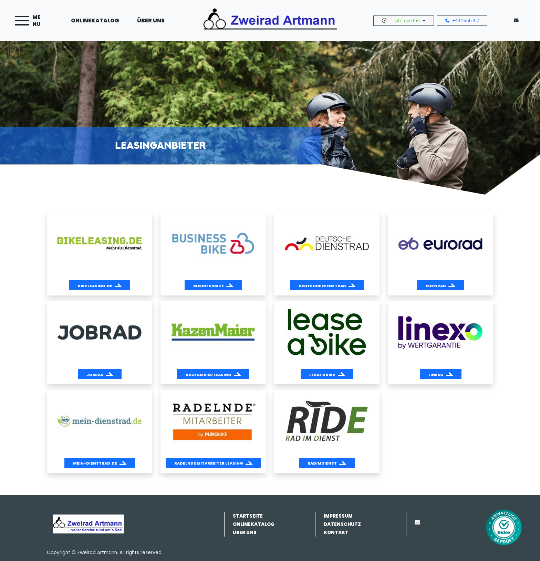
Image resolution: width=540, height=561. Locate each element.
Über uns (151, 20)
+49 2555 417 (462, 20)
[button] (99, 285)
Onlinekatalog (95, 20)
